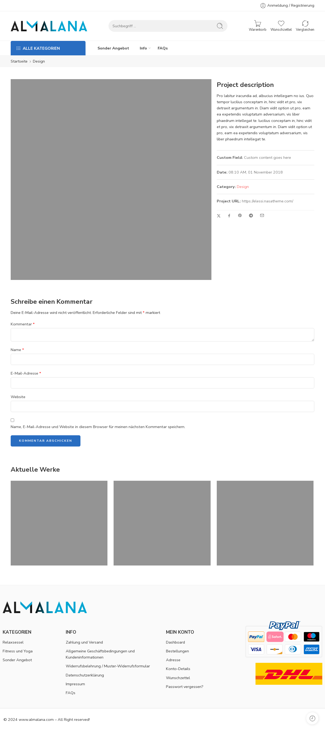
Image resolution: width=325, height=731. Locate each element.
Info (143, 48)
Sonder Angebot (113, 48)
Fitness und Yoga (18, 651)
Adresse (173, 660)
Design (243, 186)
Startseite (19, 61)
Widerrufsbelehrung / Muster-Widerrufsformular (108, 666)
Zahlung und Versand (84, 642)
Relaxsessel (13, 642)
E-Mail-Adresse (26, 373)
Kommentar (23, 324)
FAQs (163, 48)
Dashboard (175, 642)
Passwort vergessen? (184, 686)
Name (17, 349)
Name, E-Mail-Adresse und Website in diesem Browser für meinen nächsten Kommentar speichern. (98, 426)
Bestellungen (177, 651)
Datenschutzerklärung (85, 675)
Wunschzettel (178, 677)
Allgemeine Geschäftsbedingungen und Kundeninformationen (100, 654)
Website (18, 396)
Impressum (75, 684)
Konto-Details (178, 668)
